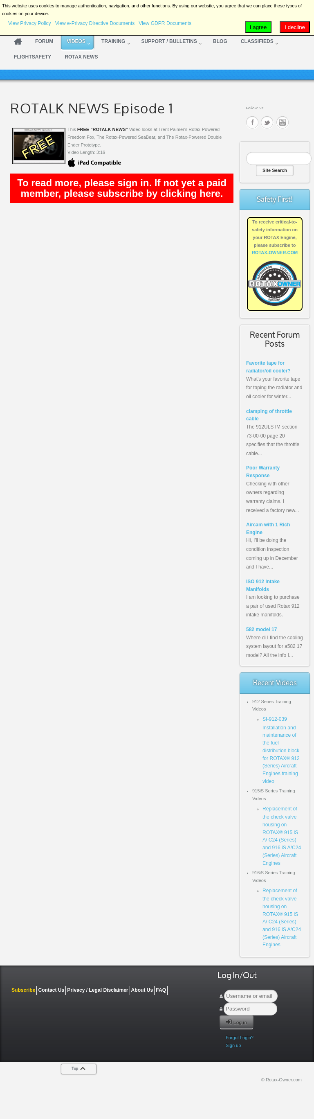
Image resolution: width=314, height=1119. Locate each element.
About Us (142, 990)
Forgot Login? (239, 1037)
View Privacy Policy (29, 23)
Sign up (233, 1045)
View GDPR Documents (165, 23)
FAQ (161, 990)
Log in (236, 1022)
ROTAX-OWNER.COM (275, 252)
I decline (295, 27)
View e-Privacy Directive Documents (95, 23)
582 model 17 (261, 629)
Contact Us (51, 990)
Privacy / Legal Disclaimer (97, 990)
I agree (258, 27)
